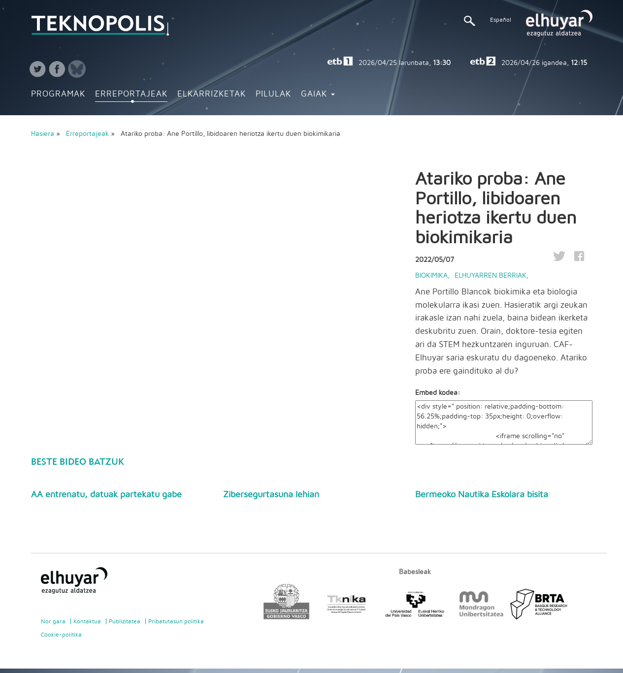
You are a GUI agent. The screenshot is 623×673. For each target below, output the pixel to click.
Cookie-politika (61, 635)
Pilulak (273, 94)
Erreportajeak (131, 94)
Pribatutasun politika (176, 621)
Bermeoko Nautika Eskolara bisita (481, 494)
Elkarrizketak (211, 94)
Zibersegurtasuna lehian (271, 494)
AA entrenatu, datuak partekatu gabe (106, 494)
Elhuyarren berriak (490, 275)
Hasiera (42, 133)
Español (500, 20)
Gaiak (318, 94)
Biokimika (431, 275)
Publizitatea (124, 621)
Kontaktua (87, 621)
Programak (58, 94)
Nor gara (53, 621)
